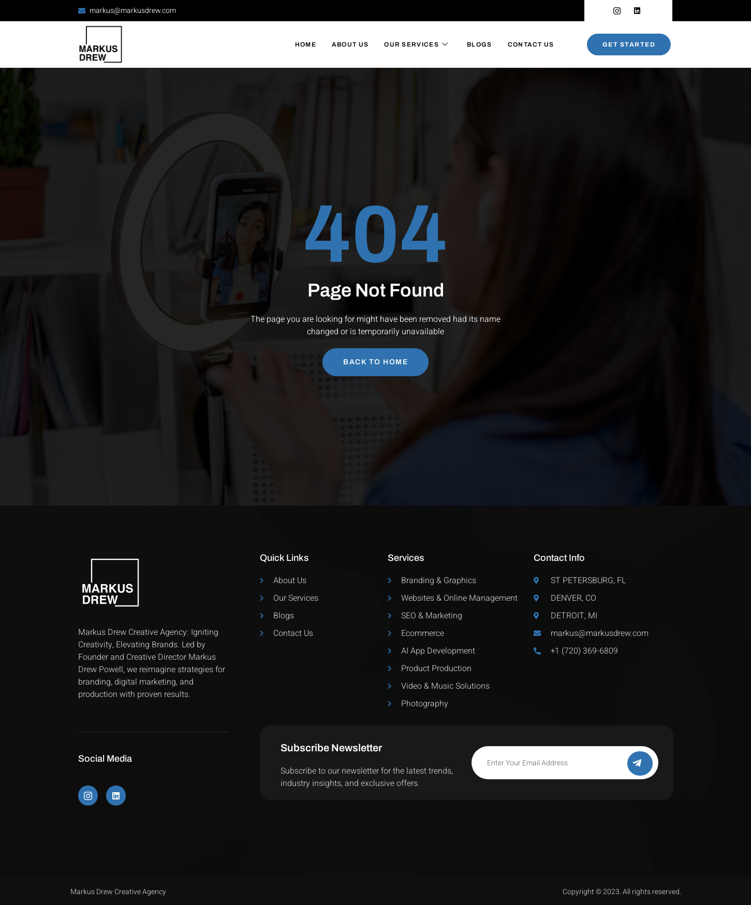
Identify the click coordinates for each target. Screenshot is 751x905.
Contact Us (531, 44)
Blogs (479, 44)
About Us (350, 44)
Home (305, 44)
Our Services (416, 44)
